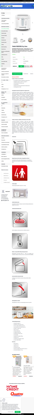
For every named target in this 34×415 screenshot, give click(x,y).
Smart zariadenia (4, 132)
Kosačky (2, 137)
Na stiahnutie (26, 73)
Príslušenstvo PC (4, 117)
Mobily (2, 95)
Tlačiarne (3, 112)
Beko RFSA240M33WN (16, 367)
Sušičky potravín (4, 54)
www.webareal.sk (21, 414)
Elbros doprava (4, 156)
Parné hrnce (3, 49)
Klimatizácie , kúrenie (5, 77)
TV (1, 82)
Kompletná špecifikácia (17, 73)
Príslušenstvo (3, 149)
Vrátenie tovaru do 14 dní (6, 178)
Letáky (2, 161)
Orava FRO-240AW (27, 365)
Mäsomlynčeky (4, 46)
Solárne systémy (4, 146)
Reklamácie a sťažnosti (6, 176)
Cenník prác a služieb (6, 174)
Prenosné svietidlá (4, 126)
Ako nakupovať (7, 2)
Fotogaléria (24, 2)
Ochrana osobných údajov (7, 180)
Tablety (2, 110)
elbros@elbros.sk (5, 200)
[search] (21, 6)
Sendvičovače (3, 42)
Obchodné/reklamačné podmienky (16, 2)
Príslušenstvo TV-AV (4, 88)
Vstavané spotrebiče (5, 23)
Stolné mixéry (3, 33)
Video (2, 86)
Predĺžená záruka (7, 182)
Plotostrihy (3, 140)
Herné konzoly (3, 114)
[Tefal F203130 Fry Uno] (22, 22)
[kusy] (15, 66)
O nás (3, 2)
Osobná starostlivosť (5, 71)
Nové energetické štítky (5, 158)
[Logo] (7, 6)
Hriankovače (3, 40)
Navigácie (3, 97)
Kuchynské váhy (4, 61)
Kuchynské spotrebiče (7, 9)
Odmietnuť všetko (10, 411)
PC (1, 105)
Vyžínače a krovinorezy (5, 142)
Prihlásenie (25, 0)
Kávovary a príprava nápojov (5, 74)
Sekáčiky (2, 63)
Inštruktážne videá (4, 166)
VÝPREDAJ (3, 15)
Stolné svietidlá (4, 124)
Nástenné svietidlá (4, 122)
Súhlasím (17, 411)
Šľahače (2, 37)
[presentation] (13, 23)
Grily (2, 56)
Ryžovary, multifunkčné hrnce (5, 52)
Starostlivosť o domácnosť (4, 69)
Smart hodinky (4, 99)
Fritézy (2, 44)
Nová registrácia (30, 0)
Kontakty (28, 2)
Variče (2, 59)
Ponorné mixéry (4, 35)
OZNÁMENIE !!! (3, 154)
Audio (2, 84)
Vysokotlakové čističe (5, 144)
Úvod (2, 9)
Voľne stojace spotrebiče (3, 21)
